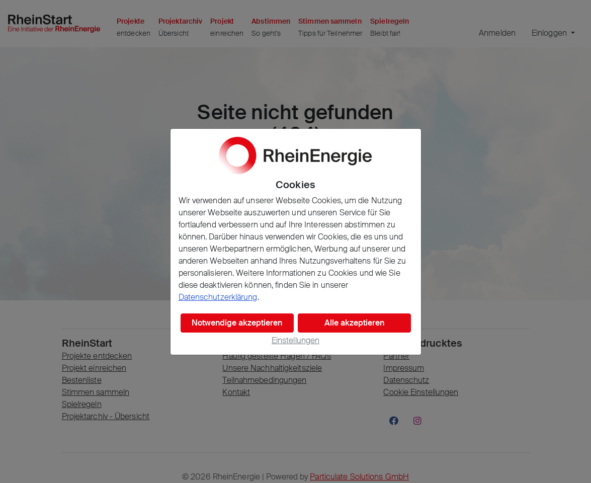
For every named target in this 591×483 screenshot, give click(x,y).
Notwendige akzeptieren (237, 322)
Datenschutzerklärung (218, 297)
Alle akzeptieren (354, 322)
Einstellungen (295, 340)
